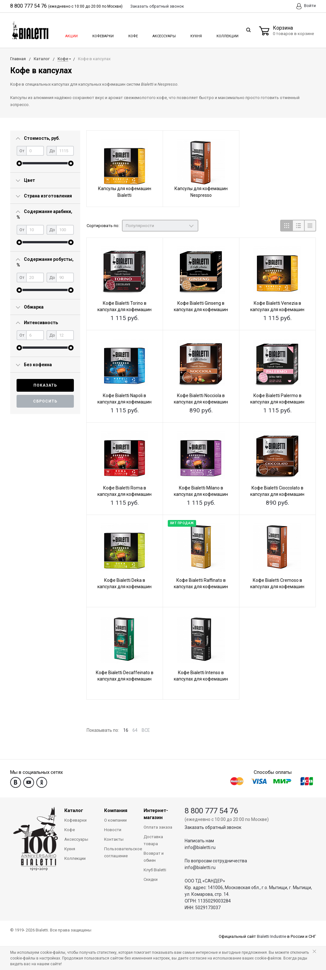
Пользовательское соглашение (119, 852)
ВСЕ (146, 730)
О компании (115, 820)
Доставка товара (153, 840)
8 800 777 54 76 (28, 6)
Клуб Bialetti (155, 869)
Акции (71, 34)
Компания (115, 810)
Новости (112, 829)
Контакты (114, 839)
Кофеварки (103, 34)
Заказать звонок (157, 6)
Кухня (195, 34)
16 (125, 730)
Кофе (132, 34)
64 (135, 730)
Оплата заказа (158, 827)
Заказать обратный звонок (213, 827)
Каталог (73, 810)
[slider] (19, 163)
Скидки (151, 879)
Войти (306, 6)
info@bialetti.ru (200, 847)
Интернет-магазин (156, 814)
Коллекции (226, 34)
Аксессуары (163, 34)
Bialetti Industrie (271, 936)
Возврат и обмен (154, 857)
